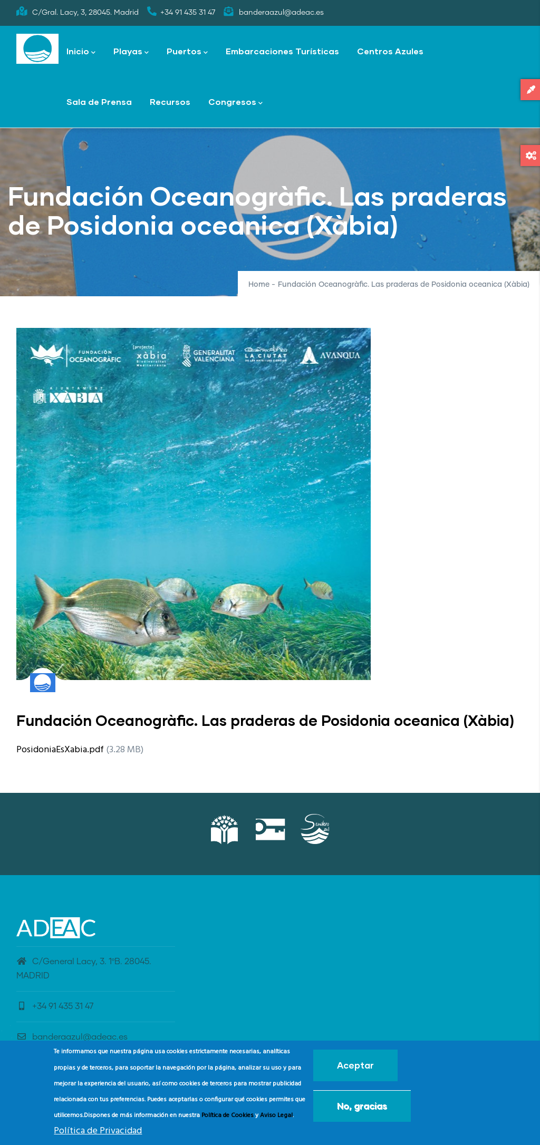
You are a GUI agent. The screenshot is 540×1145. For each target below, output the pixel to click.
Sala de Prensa (99, 101)
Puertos (187, 52)
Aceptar (355, 1068)
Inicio (80, 52)
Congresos (235, 102)
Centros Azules (390, 51)
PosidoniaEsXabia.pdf (60, 750)
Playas (131, 52)
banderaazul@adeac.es (72, 1037)
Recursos (170, 101)
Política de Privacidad (98, 1134)
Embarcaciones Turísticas (282, 51)
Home (258, 284)
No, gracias (362, 1109)
